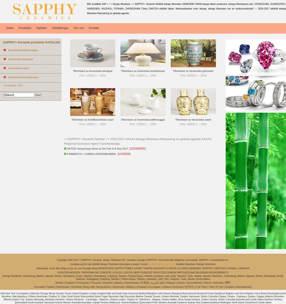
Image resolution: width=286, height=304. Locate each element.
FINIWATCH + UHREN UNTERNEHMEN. (91, 154)
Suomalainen (194, 282)
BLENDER (202, 272)
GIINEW (172, 272)
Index (10, 28)
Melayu (130, 286)
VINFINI (148, 268)
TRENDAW (87, 272)
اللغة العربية (157, 282)
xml (80, 268)
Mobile (59, 282)
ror (75, 268)
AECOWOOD (103, 272)
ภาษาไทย (201, 286)
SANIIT (138, 268)
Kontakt (94, 28)
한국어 (189, 286)
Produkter (25, 28)
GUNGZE (146, 272)
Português (83, 282)
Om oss (79, 28)
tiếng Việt (88, 286)
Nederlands (132, 282)
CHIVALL (232, 268)
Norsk (207, 282)
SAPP (136, 272)
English (229, 286)
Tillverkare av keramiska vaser (193, 119)
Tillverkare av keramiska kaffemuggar (143, 119)
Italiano (119, 282)
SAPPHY (207, 268)
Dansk (181, 282)
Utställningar (60, 28)
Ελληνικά (178, 286)
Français (96, 282)
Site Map (61, 268)
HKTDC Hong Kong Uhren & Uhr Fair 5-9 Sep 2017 (97, 148)
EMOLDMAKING (191, 268)
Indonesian (62, 286)
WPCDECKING (186, 272)
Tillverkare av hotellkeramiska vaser (92, 119)
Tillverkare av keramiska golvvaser (193, 71)
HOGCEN (63, 272)
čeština (166, 286)
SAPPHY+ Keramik (158, 260)
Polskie (50, 286)
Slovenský (118, 286)
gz (72, 268)
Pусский (39, 286)
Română (76, 286)
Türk (211, 286)
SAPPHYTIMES (124, 268)
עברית (219, 286)
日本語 (145, 282)
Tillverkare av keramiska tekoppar (93, 71)
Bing (94, 268)
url (68, 268)
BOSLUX (175, 268)
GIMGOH (244, 268)
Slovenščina (103, 286)
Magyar (171, 282)
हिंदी (227, 282)
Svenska (218, 282)
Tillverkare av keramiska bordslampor (143, 71)
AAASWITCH (161, 268)
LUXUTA (127, 272)
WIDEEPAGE (106, 268)
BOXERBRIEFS (218, 272)
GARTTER (220, 268)
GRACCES (159, 272)
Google (87, 268)
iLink (52, 268)
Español (70, 282)
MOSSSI (75, 272)
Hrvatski (142, 286)
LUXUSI (117, 272)
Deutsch (108, 282)
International (243, 286)
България (154, 286)
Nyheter (41, 28)
